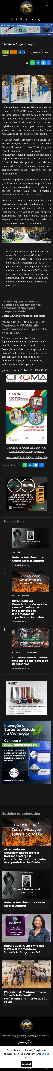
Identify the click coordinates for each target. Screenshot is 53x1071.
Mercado (16, 552)
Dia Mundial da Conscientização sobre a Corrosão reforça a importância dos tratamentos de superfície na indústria (29, 609)
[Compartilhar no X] (27, 62)
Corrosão (25, 595)
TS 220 (22, 52)
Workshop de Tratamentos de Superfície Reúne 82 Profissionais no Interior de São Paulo (25, 997)
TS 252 (15, 652)
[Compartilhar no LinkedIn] (38, 62)
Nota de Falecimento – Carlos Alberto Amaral (28, 559)
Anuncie (27, 1040)
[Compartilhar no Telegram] (43, 62)
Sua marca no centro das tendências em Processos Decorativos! (30, 661)
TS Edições (24, 652)
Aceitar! (26, 1064)
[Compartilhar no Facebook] (48, 62)
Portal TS (6, 55)
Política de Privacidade (26, 1043)
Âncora (13, 52)
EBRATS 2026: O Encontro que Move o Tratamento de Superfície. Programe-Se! (24, 949)
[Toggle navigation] (47, 5)
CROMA (37, 270)
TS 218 (5, 52)
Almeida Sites (34, 1036)
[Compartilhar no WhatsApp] (32, 62)
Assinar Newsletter (26, 1042)
